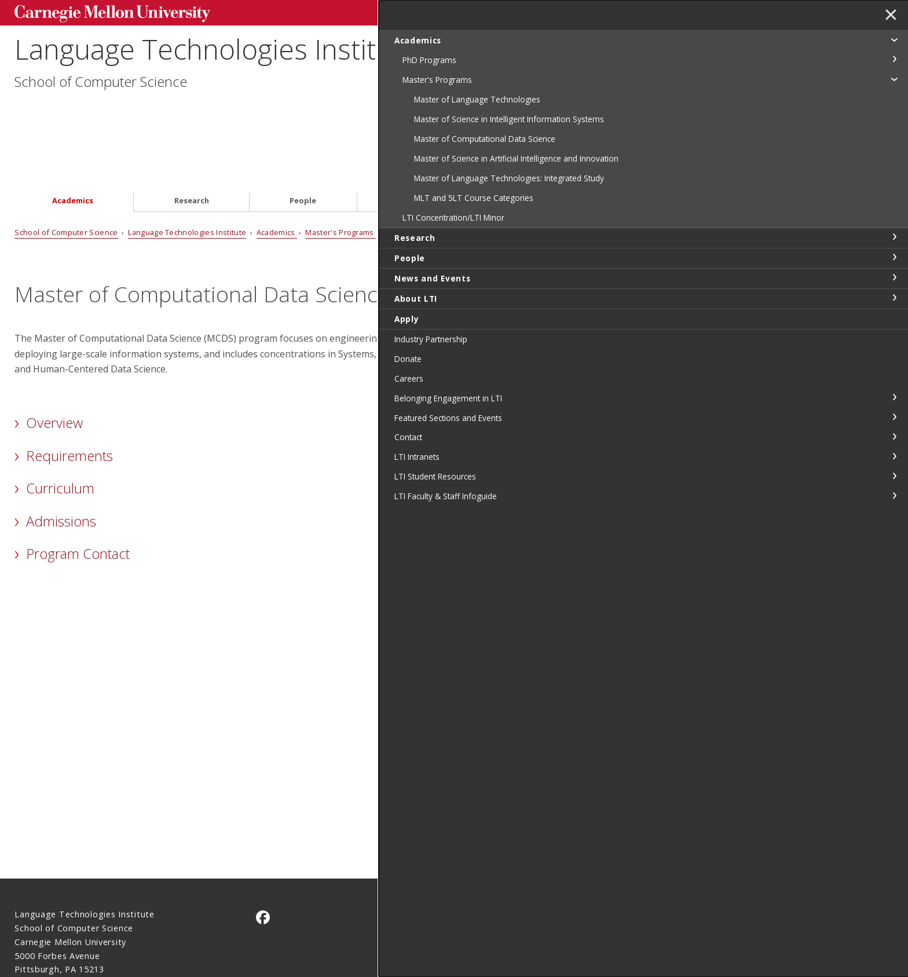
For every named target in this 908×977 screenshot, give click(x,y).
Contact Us (37, 904)
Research (191, 137)
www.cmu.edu (105, 926)
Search (712, 11)
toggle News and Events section (894, 336)
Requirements (69, 391)
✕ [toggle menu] (888, 17)
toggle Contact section (894, 495)
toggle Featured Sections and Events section (894, 476)
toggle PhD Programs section (894, 59)
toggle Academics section (894, 39)
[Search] (633, 11)
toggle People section (894, 316)
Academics (72, 137)
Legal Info (35, 926)
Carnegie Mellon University (102, 12)
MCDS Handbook (652, 439)
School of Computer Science (100, 94)
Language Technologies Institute (215, 62)
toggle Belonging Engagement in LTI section (894, 456)
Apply (672, 137)
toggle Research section (894, 296)
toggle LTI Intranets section (894, 515)
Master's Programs (340, 168)
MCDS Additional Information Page (593, 581)
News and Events (429, 137)
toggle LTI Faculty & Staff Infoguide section (894, 554)
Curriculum (60, 424)
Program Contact (78, 489)
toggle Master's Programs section (894, 78)
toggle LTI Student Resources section (894, 535)
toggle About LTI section (894, 356)
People (303, 137)
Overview (54, 358)
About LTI (561, 137)
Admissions (61, 457)
